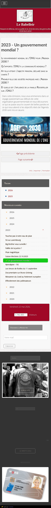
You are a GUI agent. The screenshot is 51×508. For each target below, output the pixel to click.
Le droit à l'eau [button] (25, 451)
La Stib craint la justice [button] (25, 495)
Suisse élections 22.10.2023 (16, 256)
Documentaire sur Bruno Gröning (18, 272)
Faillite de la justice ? (13, 248)
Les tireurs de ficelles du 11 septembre (21, 268)
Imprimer (37, 171)
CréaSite (11, 507)
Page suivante (24, 159)
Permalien (46, 171)
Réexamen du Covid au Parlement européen (23, 277)
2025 (10, 196)
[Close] (41, 306)
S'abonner (9, 346)
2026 (10, 190)
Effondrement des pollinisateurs (18, 281)
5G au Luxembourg (13, 240)
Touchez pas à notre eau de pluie (18, 236)
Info (30, 171)
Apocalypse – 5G (12, 264)
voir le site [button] (25, 390)
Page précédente (27, 153)
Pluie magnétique (12, 252)
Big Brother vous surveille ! (16, 244)
